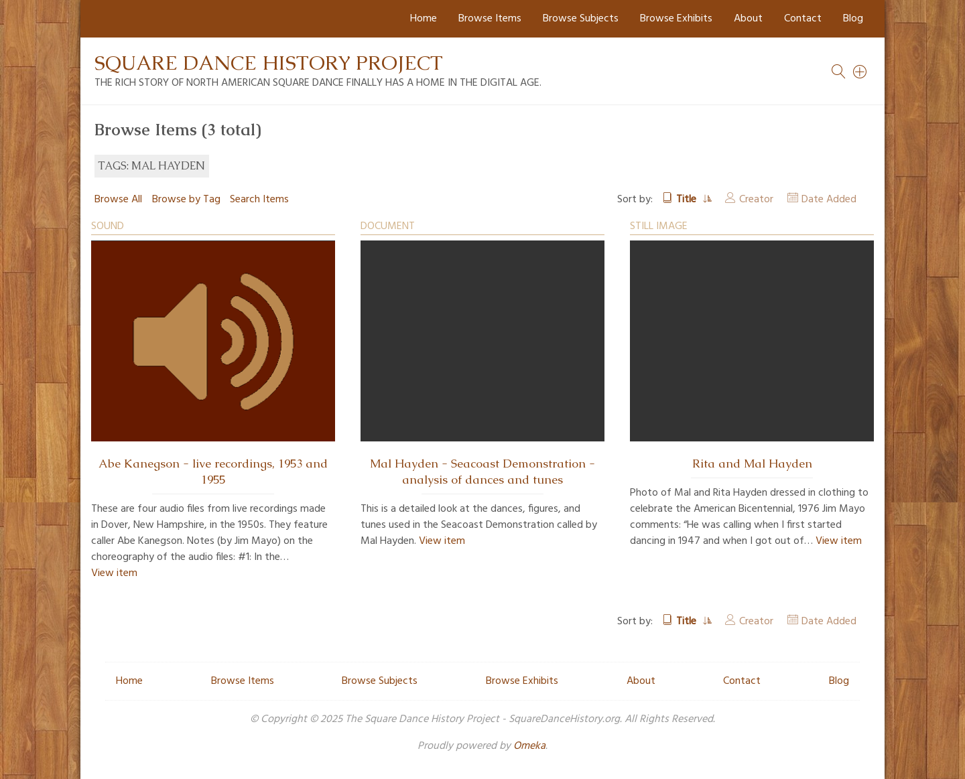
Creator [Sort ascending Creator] (756, 199)
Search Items (259, 199)
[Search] (860, 71)
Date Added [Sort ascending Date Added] (828, 199)
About (748, 18)
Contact (803, 18)
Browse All (118, 199)
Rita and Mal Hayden (752, 463)
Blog (853, 18)
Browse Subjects (581, 18)
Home (423, 18)
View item (114, 573)
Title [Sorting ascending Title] (687, 199)
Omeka (529, 746)
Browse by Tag (186, 199)
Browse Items (489, 18)
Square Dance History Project (268, 63)
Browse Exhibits (676, 18)
